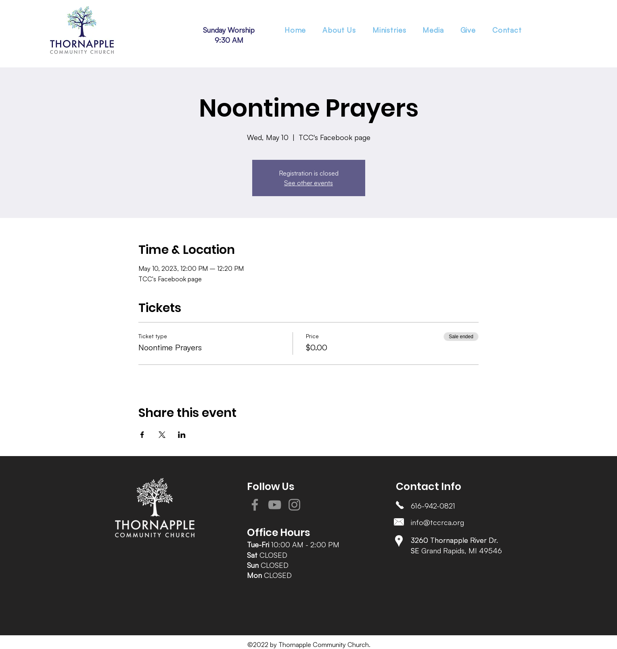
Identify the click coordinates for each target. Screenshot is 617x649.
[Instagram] (294, 505)
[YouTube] (274, 505)
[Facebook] (255, 505)
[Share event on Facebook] (142, 434)
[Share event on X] (162, 434)
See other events (308, 183)
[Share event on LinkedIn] (182, 434)
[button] (389, 30)
